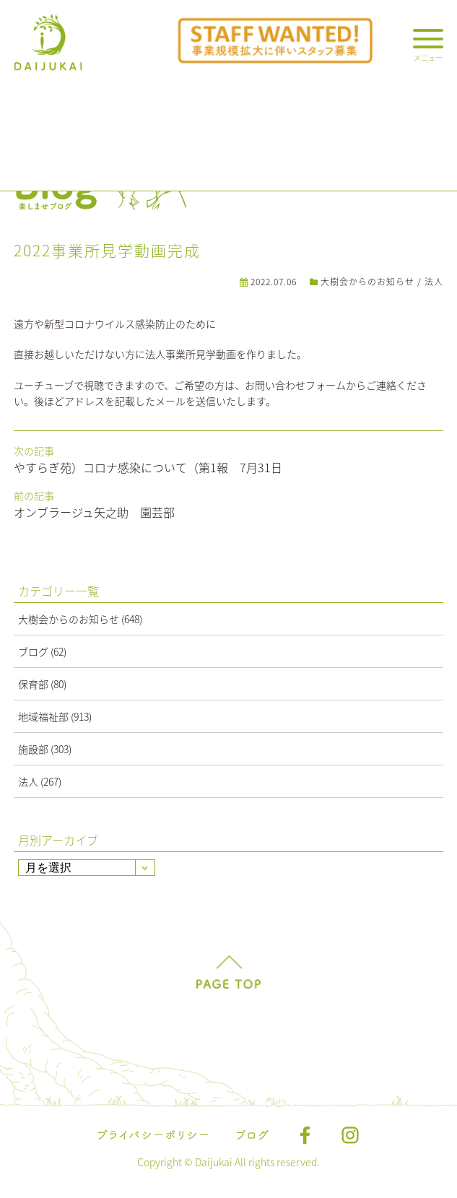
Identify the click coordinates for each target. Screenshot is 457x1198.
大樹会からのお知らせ (367, 281)
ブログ (33, 651)
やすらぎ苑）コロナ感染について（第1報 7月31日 (148, 467)
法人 (434, 281)
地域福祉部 (43, 716)
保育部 (33, 684)
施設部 (33, 749)
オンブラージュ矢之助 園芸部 (94, 512)
